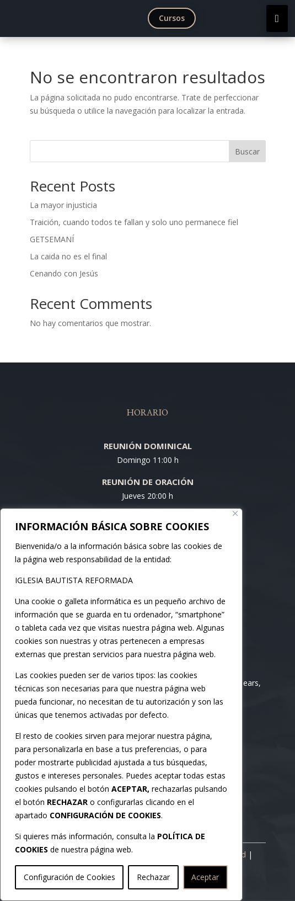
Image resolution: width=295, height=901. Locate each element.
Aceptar (205, 877)
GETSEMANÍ (52, 239)
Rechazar (153, 877)
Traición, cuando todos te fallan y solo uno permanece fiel (134, 222)
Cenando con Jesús (64, 273)
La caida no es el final (68, 256)
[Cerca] (235, 513)
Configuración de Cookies (69, 877)
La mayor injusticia (63, 205)
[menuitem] (174, 18)
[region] (121, 704)
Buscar (247, 151)
